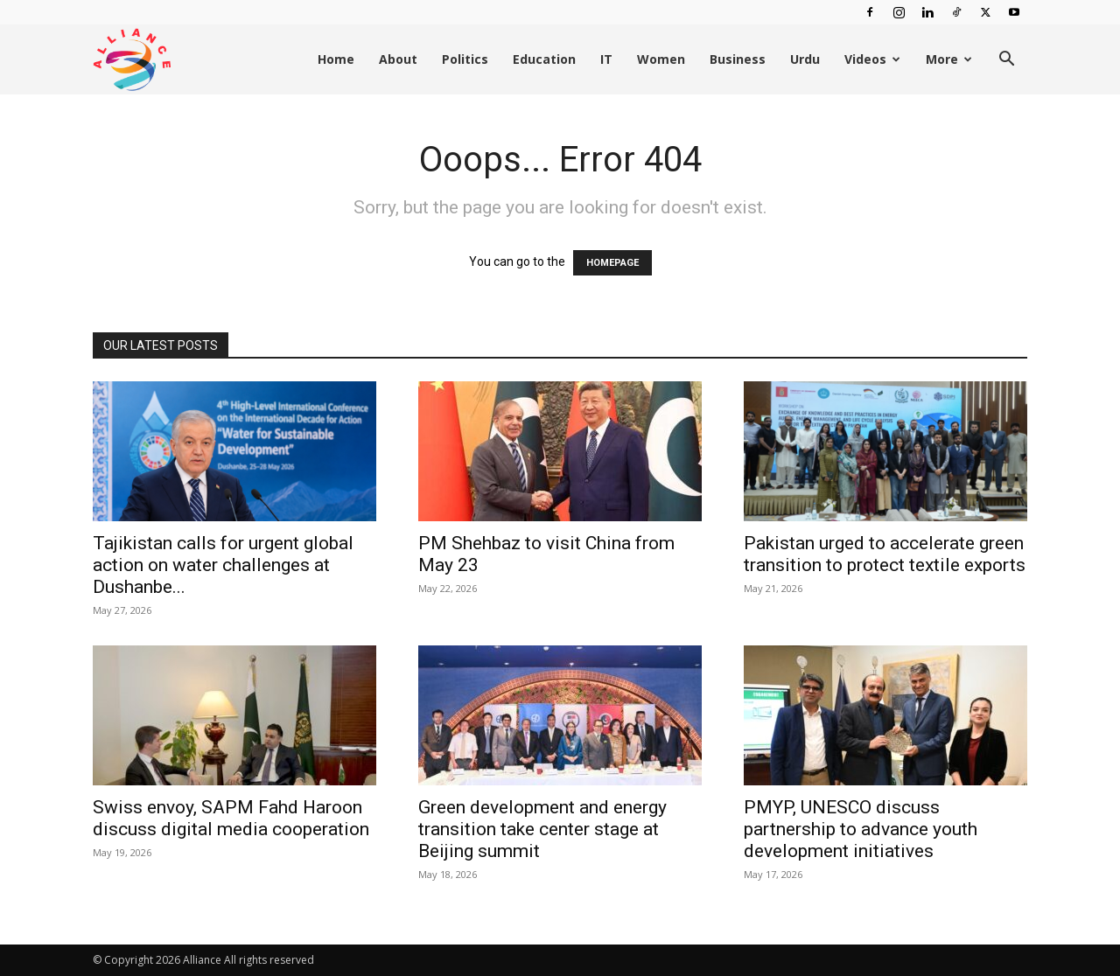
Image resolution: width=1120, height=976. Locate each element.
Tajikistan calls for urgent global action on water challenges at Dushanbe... (223, 565)
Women (661, 59)
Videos (872, 59)
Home (336, 59)
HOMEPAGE (612, 262)
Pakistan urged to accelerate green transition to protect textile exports (885, 554)
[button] (1006, 60)
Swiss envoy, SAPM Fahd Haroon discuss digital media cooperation (231, 818)
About (398, 59)
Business (738, 59)
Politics (465, 59)
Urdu (805, 59)
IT (606, 59)
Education (544, 59)
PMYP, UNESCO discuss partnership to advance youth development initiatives (860, 829)
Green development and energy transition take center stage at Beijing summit (542, 829)
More (949, 59)
